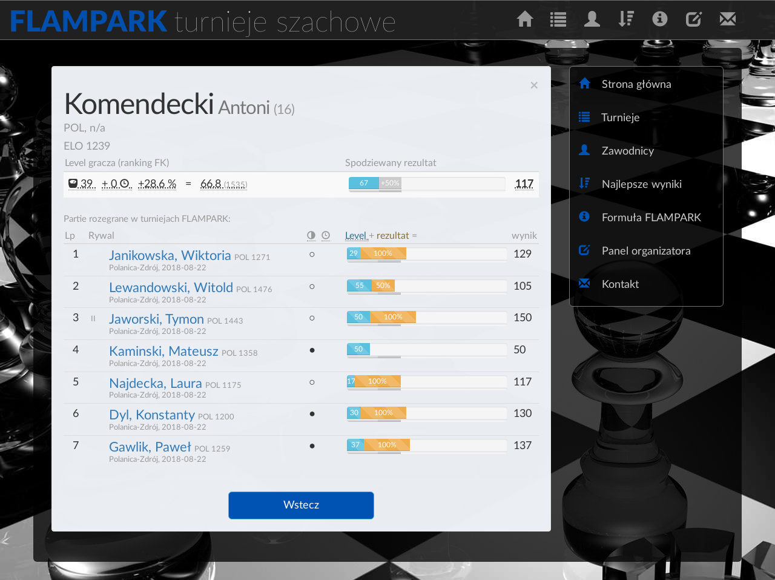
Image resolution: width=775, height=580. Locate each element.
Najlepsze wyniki (630, 184)
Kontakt (609, 284)
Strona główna (625, 84)
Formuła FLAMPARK (640, 217)
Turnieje (609, 117)
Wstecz (301, 505)
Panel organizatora (635, 250)
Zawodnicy (616, 150)
